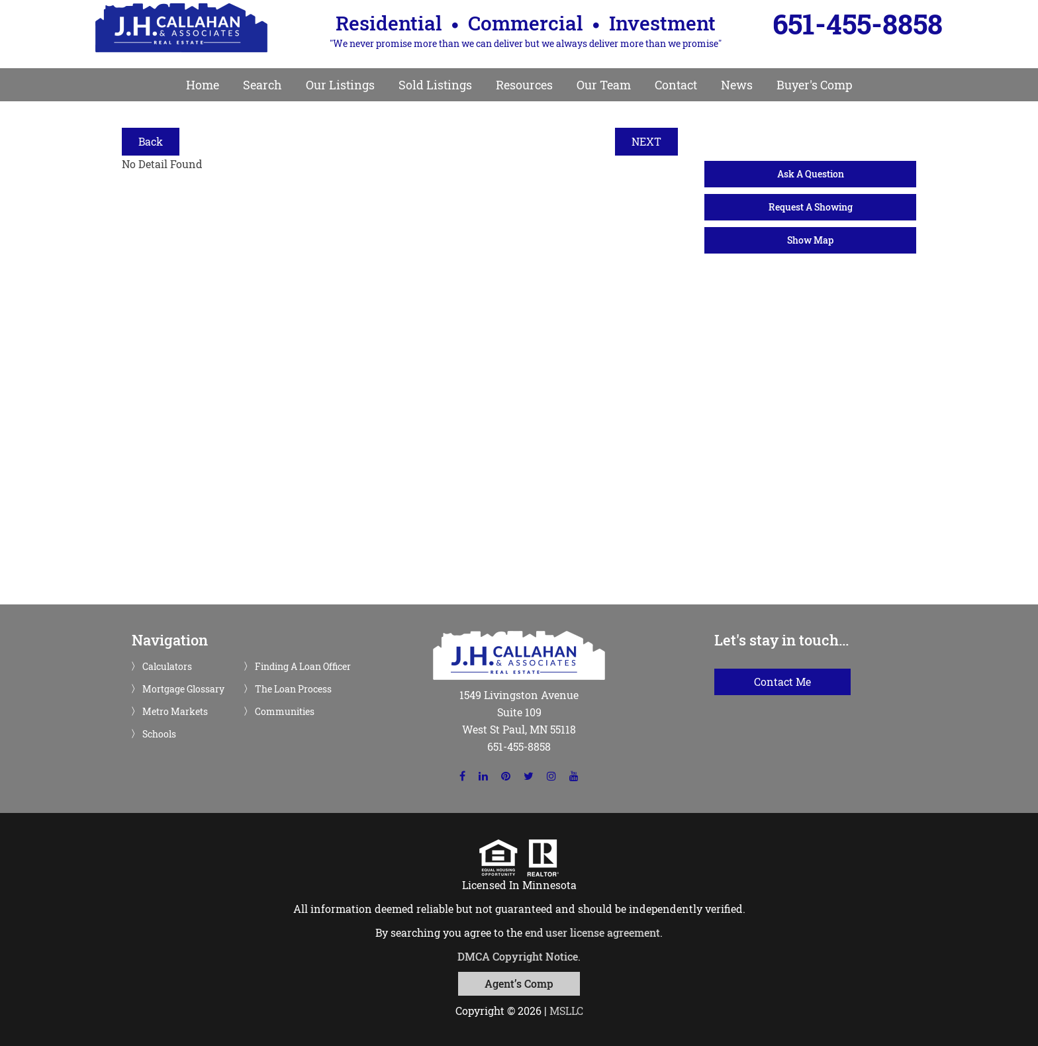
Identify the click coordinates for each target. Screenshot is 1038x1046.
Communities (284, 711)
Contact (676, 85)
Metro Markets (175, 711)
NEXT (646, 141)
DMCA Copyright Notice (517, 956)
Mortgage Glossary (183, 689)
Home (202, 85)
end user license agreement (592, 932)
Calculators (167, 666)
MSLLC (566, 1011)
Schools (159, 734)
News (737, 85)
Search (262, 85)
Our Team (604, 85)
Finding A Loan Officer (303, 666)
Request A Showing (811, 207)
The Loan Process (293, 689)
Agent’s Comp (519, 983)
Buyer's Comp (815, 85)
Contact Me (782, 682)
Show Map (810, 240)
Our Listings (340, 85)
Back (150, 141)
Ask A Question (810, 173)
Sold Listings (435, 85)
